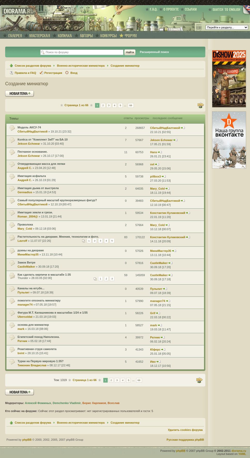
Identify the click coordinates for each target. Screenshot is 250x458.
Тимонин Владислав (32, 365)
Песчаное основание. (33, 151)
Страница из (76, 105)
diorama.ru (238, 450)
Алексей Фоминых (38, 403)
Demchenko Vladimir (67, 403)
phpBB (27, 439)
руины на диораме (31, 250)
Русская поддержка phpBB (185, 439)
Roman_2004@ (28, 216)
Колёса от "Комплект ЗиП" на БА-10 (43, 139)
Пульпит (23, 292)
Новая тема (19, 93)
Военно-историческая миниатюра (81, 65)
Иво (152, 361)
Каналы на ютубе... (31, 288)
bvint (21, 353)
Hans (153, 152)
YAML (242, 453)
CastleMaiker (26, 266)
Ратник (22, 341)
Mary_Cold (157, 188)
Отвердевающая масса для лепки (41, 163)
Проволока (25, 224)
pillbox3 (155, 176)
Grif (152, 313)
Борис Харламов (94, 403)
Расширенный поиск (154, 51)
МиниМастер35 (28, 254)
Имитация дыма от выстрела (38, 188)
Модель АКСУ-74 (29, 127)
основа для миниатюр (33, 324)
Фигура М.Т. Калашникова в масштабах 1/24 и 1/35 (53, 312)
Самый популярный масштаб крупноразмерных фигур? (57, 200)
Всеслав (114, 403)
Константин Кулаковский (167, 212)
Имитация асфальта (32, 175)
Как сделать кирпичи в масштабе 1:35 (44, 274)
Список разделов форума (33, 65)
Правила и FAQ (25, 72)
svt (152, 164)
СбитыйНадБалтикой (33, 131)
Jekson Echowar (29, 143)
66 (130, 105)
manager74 (25, 304)
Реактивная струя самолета (37, 349)
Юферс (155, 349)
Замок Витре (26, 262)
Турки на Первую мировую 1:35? (41, 361)
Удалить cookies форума (185, 429)
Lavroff (22, 240)
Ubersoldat (25, 316)
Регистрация (53, 72)
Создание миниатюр (125, 65)
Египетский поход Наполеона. (39, 336)
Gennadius (25, 192)
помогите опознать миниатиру (39, 300)
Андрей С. (25, 167)
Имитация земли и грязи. (35, 212)
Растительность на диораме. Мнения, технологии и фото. (58, 236)
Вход (74, 72)
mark (21, 328)
